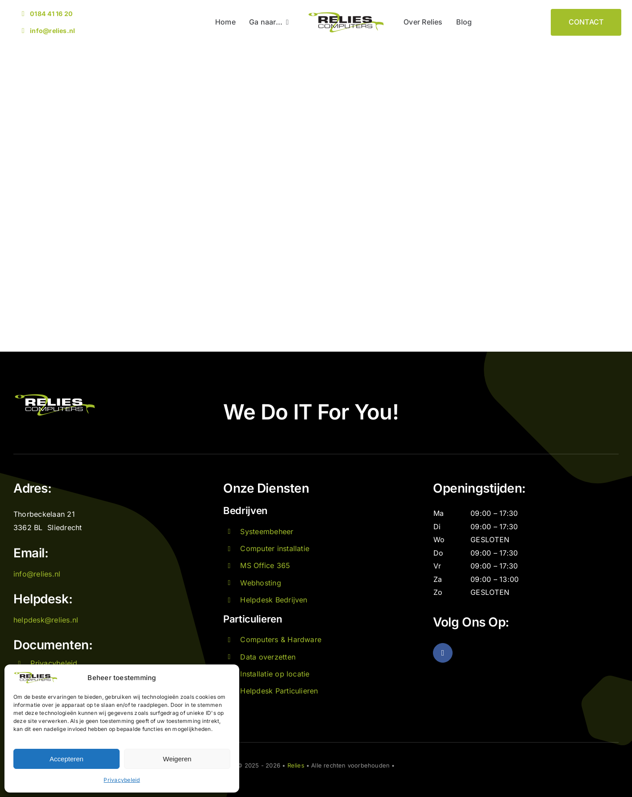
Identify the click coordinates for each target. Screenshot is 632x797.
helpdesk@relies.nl (45, 619)
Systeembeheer (266, 531)
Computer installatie (274, 548)
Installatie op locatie (274, 673)
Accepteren (66, 759)
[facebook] (443, 653)
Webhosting (260, 582)
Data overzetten (267, 656)
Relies (295, 765)
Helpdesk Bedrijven (273, 599)
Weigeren (177, 759)
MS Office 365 (265, 565)
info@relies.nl (52, 30)
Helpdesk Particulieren (279, 690)
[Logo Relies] (346, 14)
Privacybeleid (122, 779)
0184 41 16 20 (51, 13)
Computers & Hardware (280, 639)
